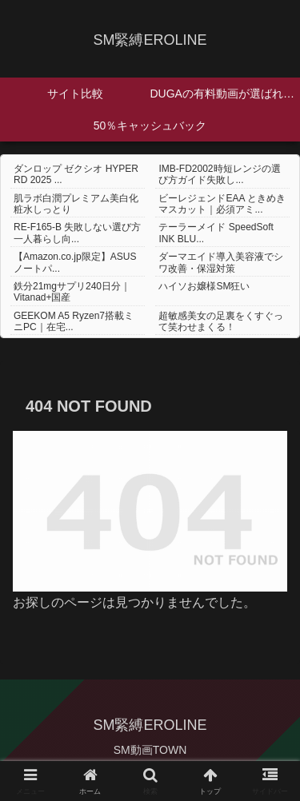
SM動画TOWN (150, 749)
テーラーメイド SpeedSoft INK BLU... (215, 232)
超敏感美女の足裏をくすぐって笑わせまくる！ (220, 321)
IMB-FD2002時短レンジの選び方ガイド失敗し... (219, 174)
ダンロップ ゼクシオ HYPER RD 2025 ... (76, 174)
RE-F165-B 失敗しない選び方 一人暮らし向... (77, 232)
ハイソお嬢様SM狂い (204, 286)
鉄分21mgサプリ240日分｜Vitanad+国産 (72, 292)
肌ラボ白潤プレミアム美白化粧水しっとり (76, 204)
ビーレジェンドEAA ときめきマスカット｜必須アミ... (222, 204)
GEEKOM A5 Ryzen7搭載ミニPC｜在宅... (74, 321)
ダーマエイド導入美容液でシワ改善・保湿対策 (220, 262)
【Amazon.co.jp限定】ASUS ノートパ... (75, 262)
